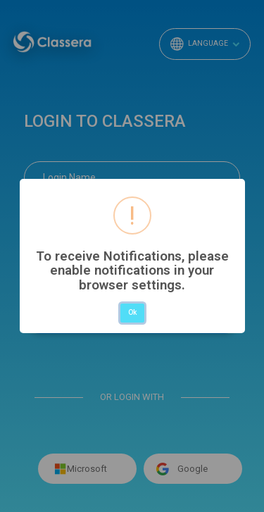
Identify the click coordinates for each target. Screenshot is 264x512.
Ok (132, 312)
